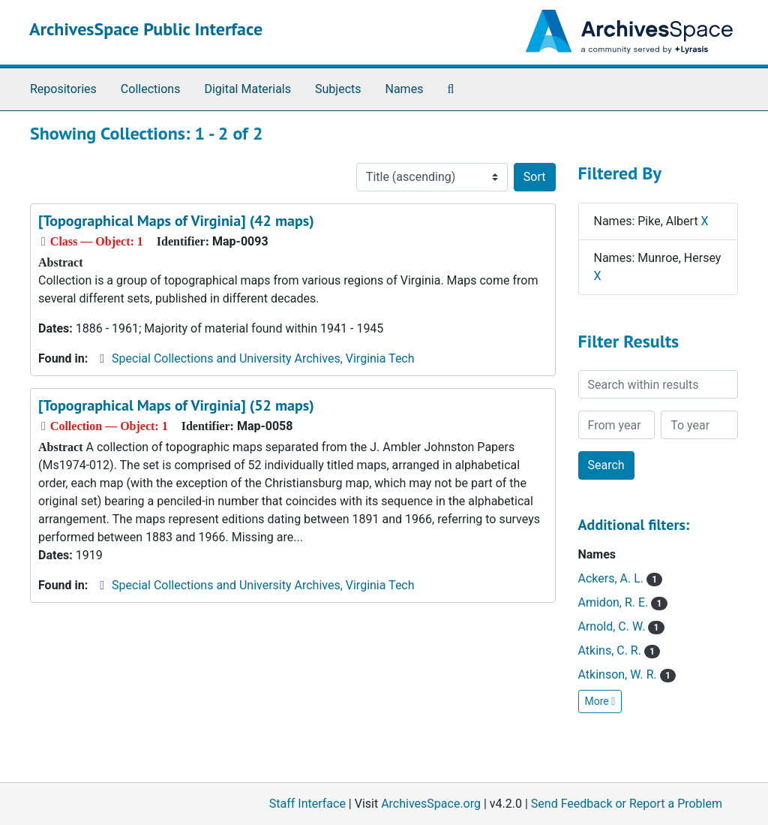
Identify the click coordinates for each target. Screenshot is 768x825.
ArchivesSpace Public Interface (145, 29)
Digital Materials (247, 89)
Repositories (63, 89)
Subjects (338, 89)
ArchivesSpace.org (431, 803)
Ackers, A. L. (620, 578)
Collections (151, 89)
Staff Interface (307, 803)
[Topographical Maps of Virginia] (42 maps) (176, 220)
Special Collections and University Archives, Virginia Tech (263, 358)
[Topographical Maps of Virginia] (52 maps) (176, 405)
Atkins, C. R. (619, 650)
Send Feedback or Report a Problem (626, 803)
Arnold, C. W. (621, 626)
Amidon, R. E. (623, 602)
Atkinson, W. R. (627, 674)
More (600, 701)
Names (405, 89)
